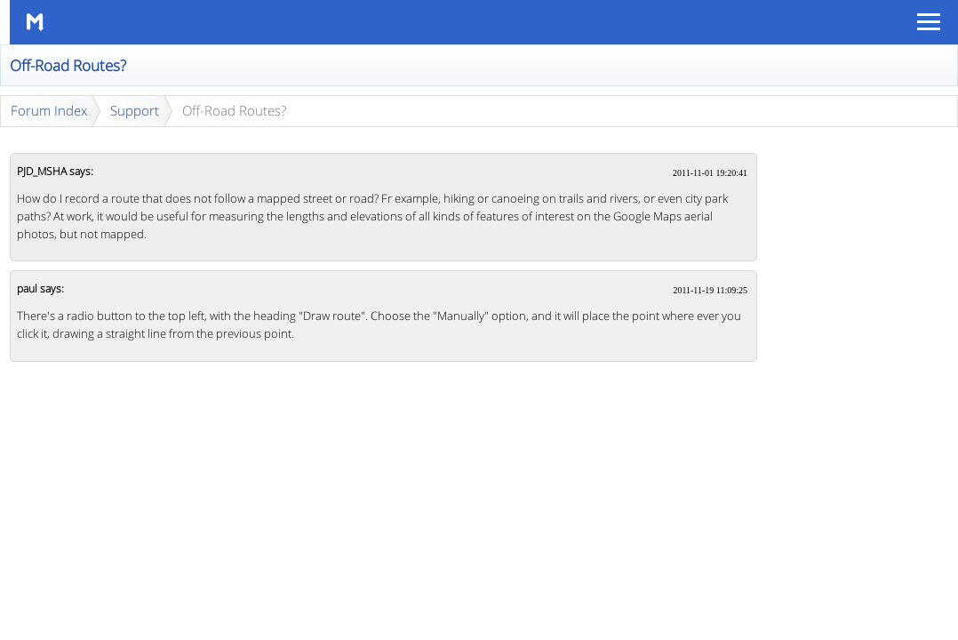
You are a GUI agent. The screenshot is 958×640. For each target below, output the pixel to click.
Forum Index (49, 110)
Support (134, 110)
